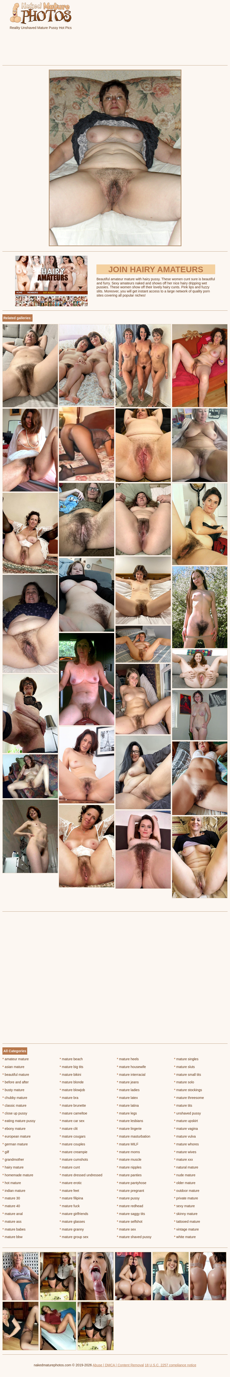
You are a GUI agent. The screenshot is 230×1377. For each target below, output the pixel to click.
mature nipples (129, 1167)
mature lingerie (129, 1129)
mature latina (128, 1105)
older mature (185, 1183)
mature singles (186, 1059)
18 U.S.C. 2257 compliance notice (170, 1365)
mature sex (126, 1229)
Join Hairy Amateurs (155, 269)
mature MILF (127, 1144)
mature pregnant (130, 1191)
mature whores (186, 1144)
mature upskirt (186, 1121)
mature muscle (129, 1159)
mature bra (69, 1098)
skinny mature (186, 1214)
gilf (5, 1152)
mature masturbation (133, 1136)
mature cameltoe (73, 1113)
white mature (185, 1237)
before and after (15, 1082)
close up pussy (14, 1113)
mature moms (128, 1152)
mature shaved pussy (134, 1237)
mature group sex (74, 1237)
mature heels (128, 1059)
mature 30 (11, 1198)
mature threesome (189, 1098)
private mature (186, 1198)
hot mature (11, 1183)
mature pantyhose (131, 1183)
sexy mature (184, 1206)
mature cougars (73, 1136)
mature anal (12, 1214)
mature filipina (71, 1198)
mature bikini (70, 1075)
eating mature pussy (18, 1121)
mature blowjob (72, 1090)
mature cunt (70, 1167)
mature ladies (128, 1090)
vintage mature (186, 1229)
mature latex (127, 1098)
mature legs (127, 1113)
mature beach (71, 1059)
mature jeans (128, 1082)
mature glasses (72, 1221)
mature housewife (131, 1067)
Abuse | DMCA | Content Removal (118, 1365)
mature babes (14, 1229)
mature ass (12, 1221)
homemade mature (17, 1175)
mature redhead (130, 1206)
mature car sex (72, 1121)
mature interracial (131, 1075)
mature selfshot (129, 1221)
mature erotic (71, 1183)
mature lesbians (130, 1121)
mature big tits (71, 1067)
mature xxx (183, 1159)
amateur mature (15, 1059)
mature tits (183, 1105)
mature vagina (186, 1129)
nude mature (185, 1175)
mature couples (72, 1144)
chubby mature (14, 1098)
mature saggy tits (131, 1214)
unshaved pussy (187, 1113)
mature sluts (184, 1067)
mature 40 (11, 1206)
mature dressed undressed (81, 1175)
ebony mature (14, 1129)
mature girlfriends (74, 1214)
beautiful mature (15, 1075)
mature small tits (187, 1075)
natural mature (186, 1167)
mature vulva (185, 1136)
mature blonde (72, 1082)
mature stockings (188, 1090)
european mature (16, 1136)
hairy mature (13, 1167)
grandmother (13, 1159)
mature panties (129, 1175)
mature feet (69, 1191)
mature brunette (73, 1105)
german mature (15, 1144)
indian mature (13, 1191)
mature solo (184, 1082)
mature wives (185, 1152)
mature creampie (73, 1152)
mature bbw (12, 1237)
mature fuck (70, 1206)
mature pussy (128, 1198)
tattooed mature (187, 1221)
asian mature (13, 1067)
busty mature (13, 1090)
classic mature (14, 1105)
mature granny (72, 1229)
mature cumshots (74, 1159)
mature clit (69, 1129)
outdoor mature (186, 1191)
